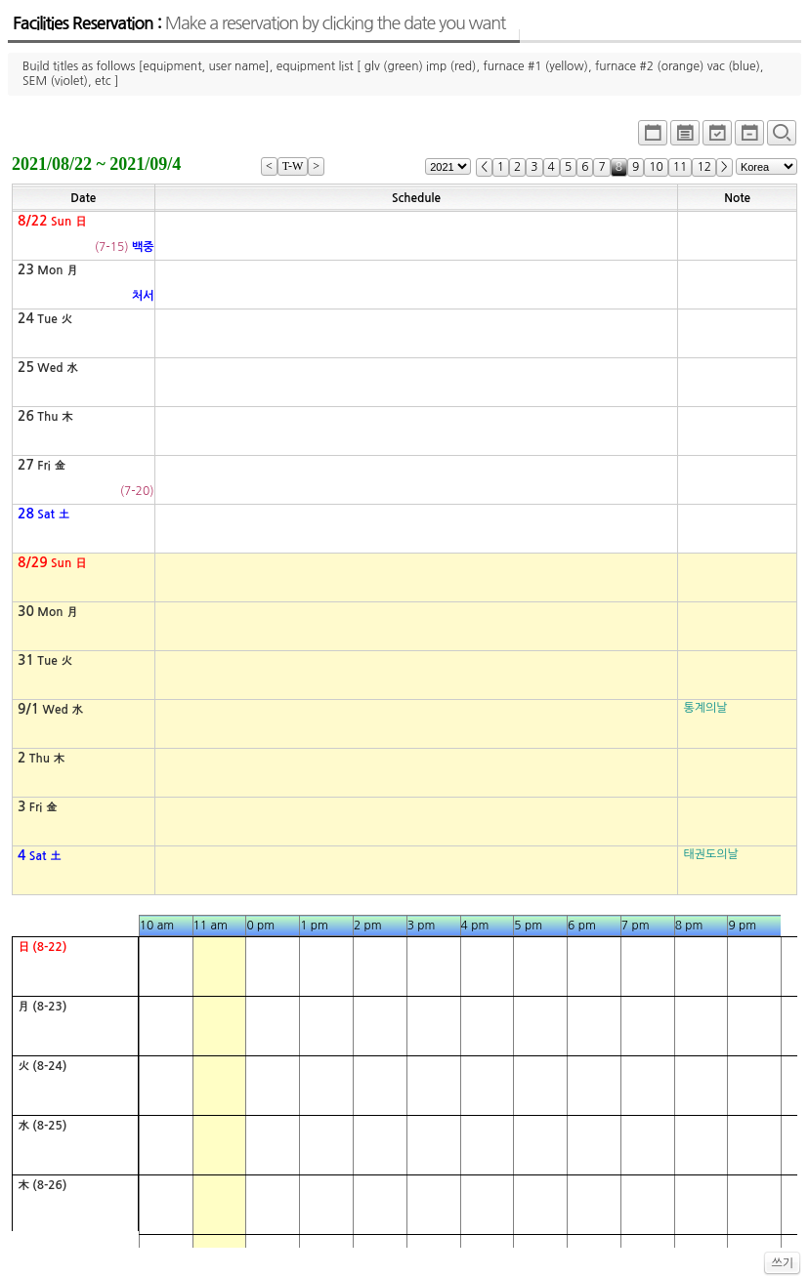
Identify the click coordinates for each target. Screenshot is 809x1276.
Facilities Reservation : (259, 23)
